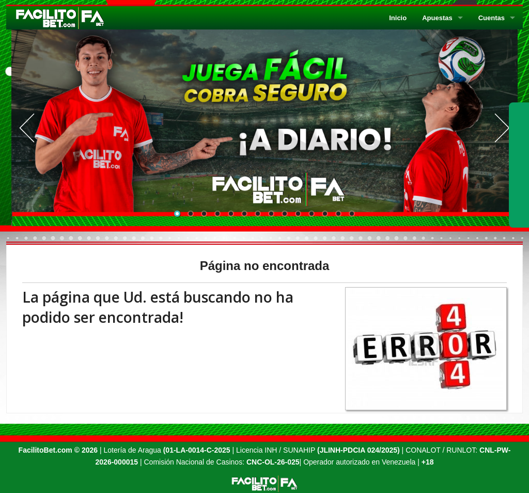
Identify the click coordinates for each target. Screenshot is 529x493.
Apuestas (437, 18)
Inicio (398, 18)
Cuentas (491, 18)
